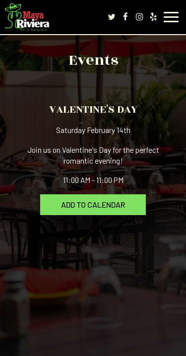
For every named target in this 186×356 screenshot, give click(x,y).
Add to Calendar (93, 204)
